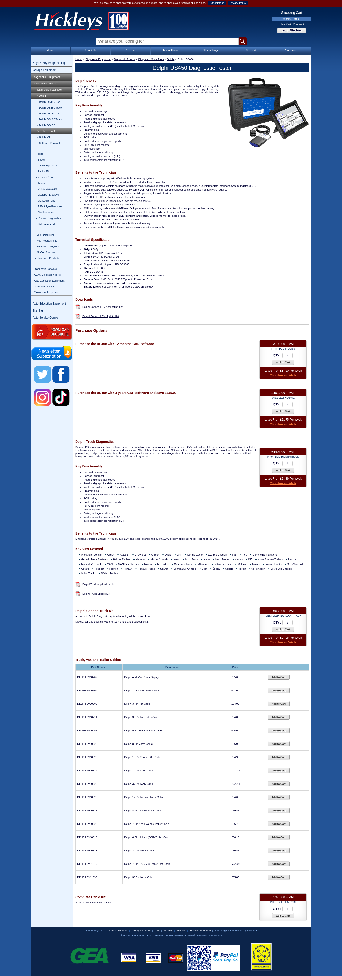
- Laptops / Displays (47, 194)
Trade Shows (171, 50)
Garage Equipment (44, 70)
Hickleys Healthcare (200, 930)
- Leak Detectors (44, 234)
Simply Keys (210, 50)
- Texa (39, 153)
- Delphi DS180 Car (48, 113)
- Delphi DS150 (46, 125)
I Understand (217, 2)
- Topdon (41, 183)
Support (251, 50)
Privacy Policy (238, 2)
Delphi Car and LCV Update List (100, 316)
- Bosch (40, 159)
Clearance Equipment (46, 292)
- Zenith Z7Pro (44, 177)
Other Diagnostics (44, 286)
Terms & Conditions (117, 930)
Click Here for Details (283, 375)
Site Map (181, 930)
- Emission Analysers (47, 246)
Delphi (170, 59)
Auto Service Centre (45, 317)
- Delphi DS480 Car (48, 101)
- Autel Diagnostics (47, 165)
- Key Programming (46, 240)
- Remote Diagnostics (48, 218)
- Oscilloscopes (45, 212)
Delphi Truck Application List (98, 584)
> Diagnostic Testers (45, 83)
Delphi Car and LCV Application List (102, 306)
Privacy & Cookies (141, 930)
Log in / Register (291, 30)
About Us (90, 50)
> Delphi (41, 95)
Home (50, 50)
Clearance (291, 50)
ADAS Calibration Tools (47, 274)
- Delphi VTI (44, 137)
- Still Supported (45, 224)
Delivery (168, 930)
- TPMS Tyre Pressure (49, 206)
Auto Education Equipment (49, 280)
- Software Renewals (49, 143)
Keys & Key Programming (49, 63)
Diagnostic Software (45, 269)
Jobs (157, 930)
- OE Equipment (45, 200)
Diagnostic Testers (124, 59)
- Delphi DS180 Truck (49, 119)
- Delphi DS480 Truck (49, 107)
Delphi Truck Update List (96, 593)
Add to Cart (283, 362)
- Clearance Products (47, 258)
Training (38, 310)
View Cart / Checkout (292, 24)
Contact (130, 50)
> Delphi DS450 (46, 131)
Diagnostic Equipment (46, 77)
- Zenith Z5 (42, 171)
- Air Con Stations (45, 252)
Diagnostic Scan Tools (151, 59)
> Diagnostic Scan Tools (49, 89)
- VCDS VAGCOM (46, 188)
